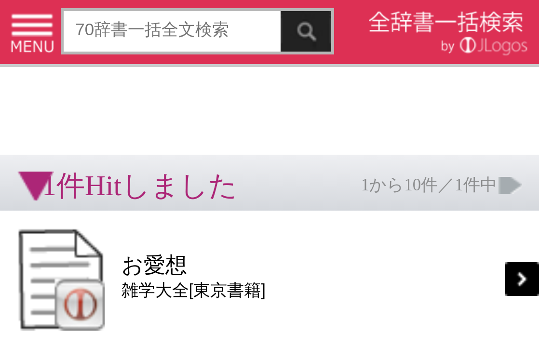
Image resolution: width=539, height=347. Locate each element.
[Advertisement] (77, 31)
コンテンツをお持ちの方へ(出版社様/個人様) (56, 154)
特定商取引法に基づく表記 (34, 147)
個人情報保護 (82, 147)
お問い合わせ (117, 147)
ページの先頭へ (118, 178)
